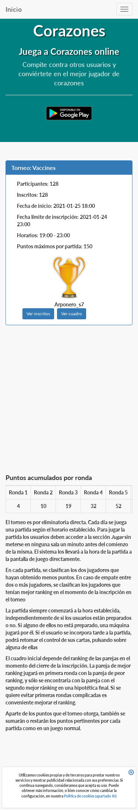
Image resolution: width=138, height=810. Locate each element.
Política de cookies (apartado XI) (90, 796)
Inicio (14, 9)
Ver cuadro (71, 313)
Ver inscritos (38, 313)
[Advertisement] (69, 401)
